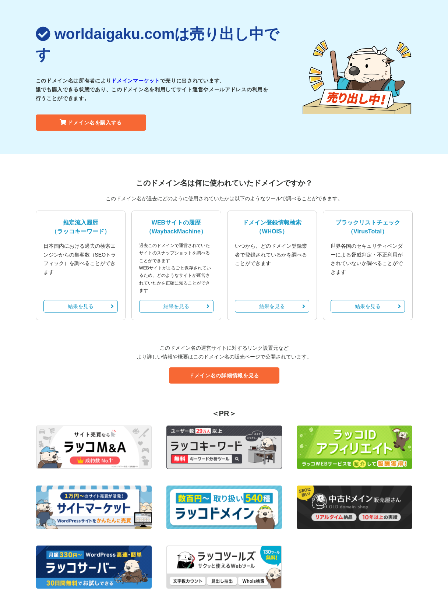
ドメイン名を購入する (91, 122)
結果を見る (91, 306)
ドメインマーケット (135, 81)
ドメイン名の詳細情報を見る (224, 375)
